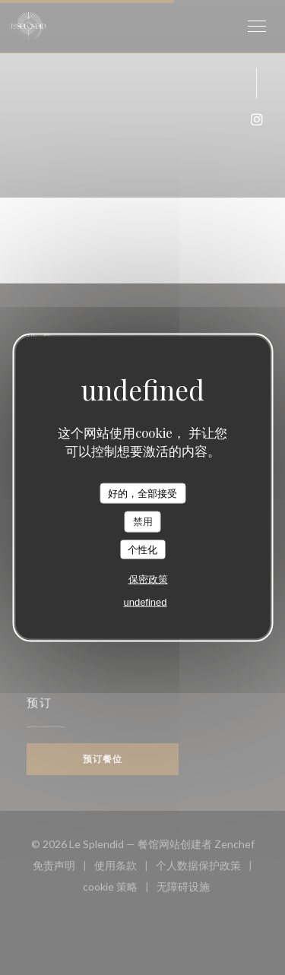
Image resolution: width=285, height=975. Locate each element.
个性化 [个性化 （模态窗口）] (142, 549)
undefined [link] (144, 602)
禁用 (143, 521)
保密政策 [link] (148, 579)
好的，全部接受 (142, 493)
